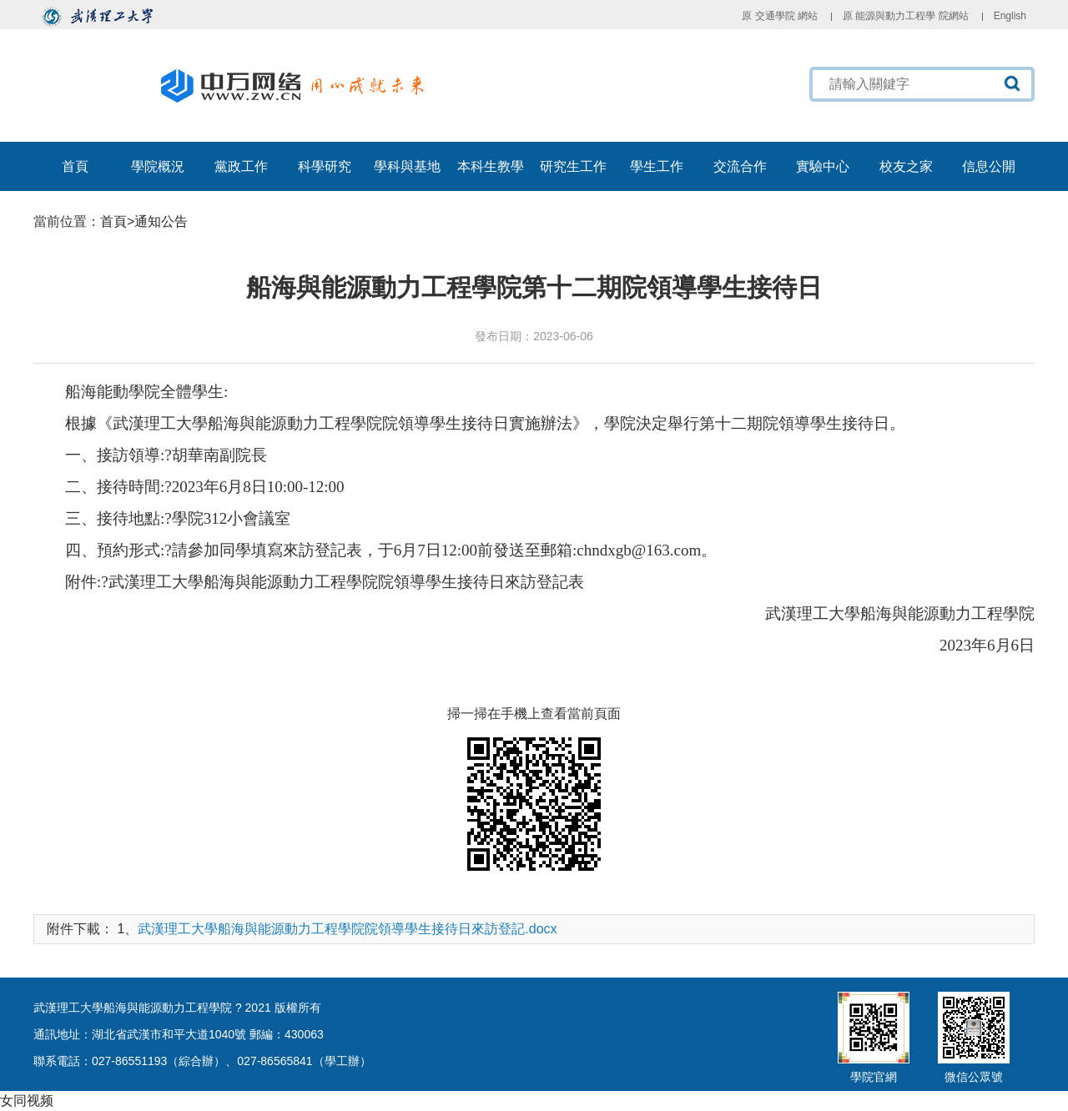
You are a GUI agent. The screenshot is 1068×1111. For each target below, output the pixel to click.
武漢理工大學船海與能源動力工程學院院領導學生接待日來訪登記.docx (347, 929)
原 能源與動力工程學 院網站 (906, 16)
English (1010, 16)
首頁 (113, 221)
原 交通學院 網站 (780, 16)
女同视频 (26, 1100)
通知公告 (161, 221)
